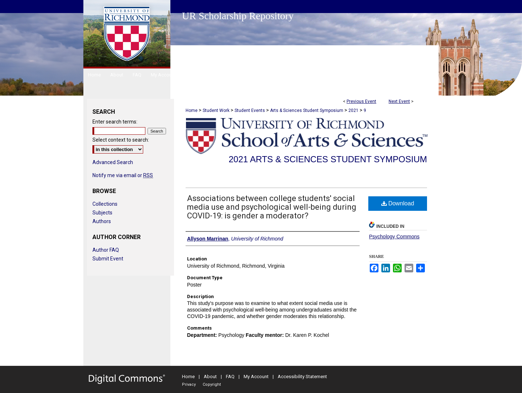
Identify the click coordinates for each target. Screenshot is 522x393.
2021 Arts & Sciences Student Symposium (328, 159)
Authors (101, 221)
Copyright (212, 384)
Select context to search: (120, 140)
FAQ (230, 376)
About (210, 376)
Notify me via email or (122, 175)
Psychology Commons (394, 236)
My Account (256, 376)
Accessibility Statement (302, 376)
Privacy (189, 384)
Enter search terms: (114, 122)
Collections (104, 204)
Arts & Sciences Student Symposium (307, 110)
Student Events (250, 110)
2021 (354, 110)
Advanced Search (112, 162)
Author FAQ (105, 250)
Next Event (399, 101)
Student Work (217, 110)
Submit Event (107, 259)
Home (192, 110)
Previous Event (361, 101)
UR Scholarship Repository (238, 15)
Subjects (102, 213)
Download (397, 203)
